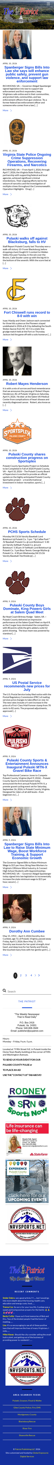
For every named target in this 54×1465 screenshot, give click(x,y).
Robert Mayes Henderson (27, 384)
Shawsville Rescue (27, 1435)
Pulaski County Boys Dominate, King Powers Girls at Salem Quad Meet (27, 608)
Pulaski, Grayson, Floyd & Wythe (27, 1400)
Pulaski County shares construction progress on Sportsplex (27, 457)
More (5, 110)
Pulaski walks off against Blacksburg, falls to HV (26, 240)
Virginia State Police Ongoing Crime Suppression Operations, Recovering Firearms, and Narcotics (27, 160)
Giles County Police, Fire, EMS (27, 1407)
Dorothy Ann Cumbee (27, 931)
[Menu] (48, 4)
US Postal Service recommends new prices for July (27, 686)
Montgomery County (27, 1414)
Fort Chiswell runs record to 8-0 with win (27, 314)
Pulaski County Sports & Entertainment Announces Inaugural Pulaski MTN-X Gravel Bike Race (27, 765)
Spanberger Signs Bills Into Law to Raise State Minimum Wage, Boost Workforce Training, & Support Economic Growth (27, 851)
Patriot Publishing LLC (25, 1449)
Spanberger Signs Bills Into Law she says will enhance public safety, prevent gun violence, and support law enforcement (27, 74)
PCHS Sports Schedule (27, 532)
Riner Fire (27, 1428)
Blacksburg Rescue (27, 1421)
